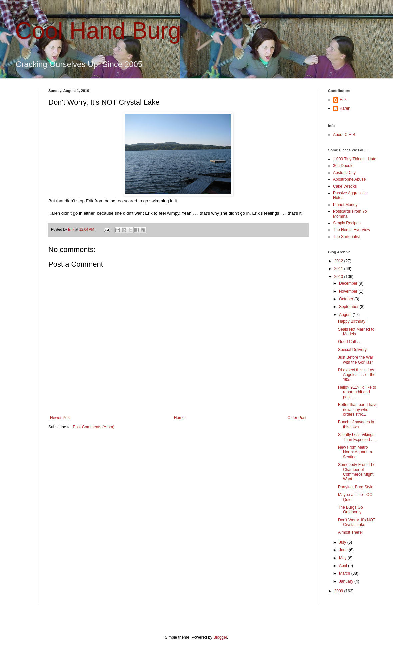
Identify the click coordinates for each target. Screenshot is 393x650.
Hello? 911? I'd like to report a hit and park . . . (357, 392)
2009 (339, 591)
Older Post (296, 417)
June (344, 550)
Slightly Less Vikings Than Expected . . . (357, 437)
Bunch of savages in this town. (356, 424)
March (345, 573)
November (349, 291)
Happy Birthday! (352, 321)
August (346, 314)
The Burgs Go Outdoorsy (350, 509)
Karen (345, 108)
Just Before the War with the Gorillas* (355, 359)
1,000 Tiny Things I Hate (354, 159)
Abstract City (344, 172)
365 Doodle (343, 165)
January (346, 581)
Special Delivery (352, 349)
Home (179, 417)
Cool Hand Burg (98, 31)
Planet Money (345, 204)
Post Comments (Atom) (93, 427)
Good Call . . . (350, 341)
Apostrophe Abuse (349, 179)
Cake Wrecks (345, 186)
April (343, 565)
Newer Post (60, 417)
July (343, 542)
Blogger (220, 637)
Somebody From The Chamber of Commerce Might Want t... (357, 471)
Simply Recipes (347, 223)
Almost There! (350, 532)
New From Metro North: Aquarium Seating (355, 452)
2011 (339, 268)
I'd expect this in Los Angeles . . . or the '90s (356, 375)
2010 (339, 276)
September (349, 306)
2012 (339, 261)
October (346, 299)
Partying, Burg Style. (356, 487)
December (349, 283)
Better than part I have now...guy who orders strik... (358, 409)
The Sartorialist (346, 236)
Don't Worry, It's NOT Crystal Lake (356, 522)
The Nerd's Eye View (351, 229)
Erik (343, 99)
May (343, 558)
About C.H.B (344, 134)
